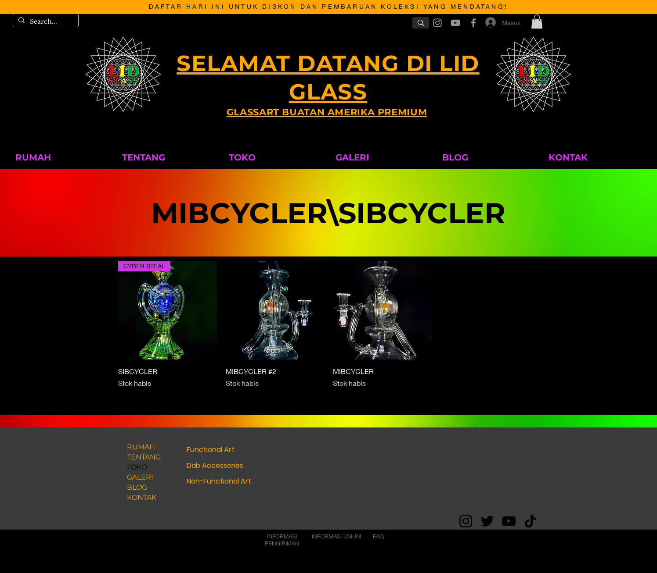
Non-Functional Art (219, 481)
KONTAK (141, 497)
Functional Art (211, 450)
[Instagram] (465, 521)
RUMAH (141, 447)
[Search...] (45, 22)
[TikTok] (530, 521)
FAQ (378, 536)
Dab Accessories (215, 465)
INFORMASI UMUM (336, 536)
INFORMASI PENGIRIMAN (282, 540)
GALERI (140, 477)
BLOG (137, 487)
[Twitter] (487, 521)
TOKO (137, 467)
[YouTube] (508, 521)
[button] (537, 21)
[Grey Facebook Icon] (473, 22)
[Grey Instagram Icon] (437, 22)
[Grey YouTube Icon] (455, 22)
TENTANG (144, 457)
